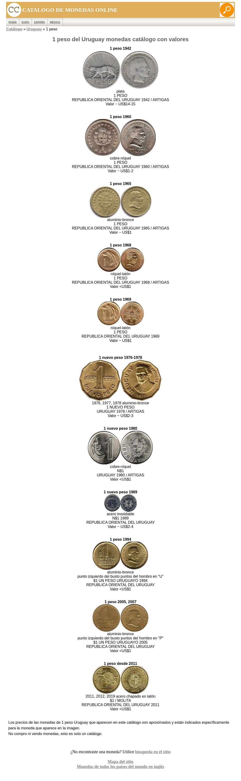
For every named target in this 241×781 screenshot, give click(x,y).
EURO (25, 22)
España (39, 22)
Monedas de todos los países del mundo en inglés (120, 766)
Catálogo (14, 29)
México (55, 22)
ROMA (13, 22)
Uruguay (34, 29)
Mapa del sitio (120, 761)
